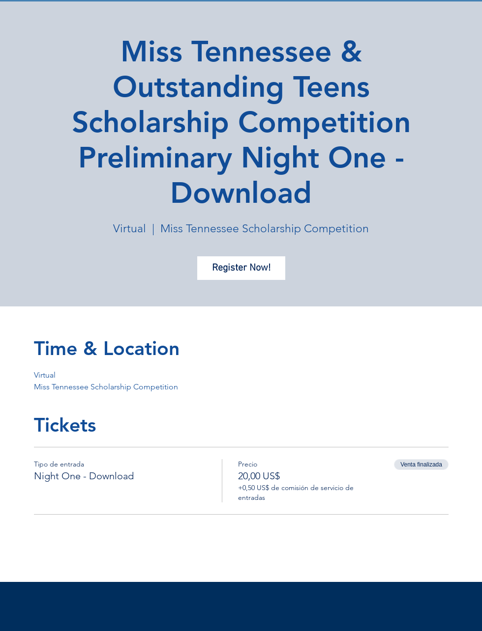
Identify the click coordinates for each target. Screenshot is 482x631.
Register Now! (241, 268)
